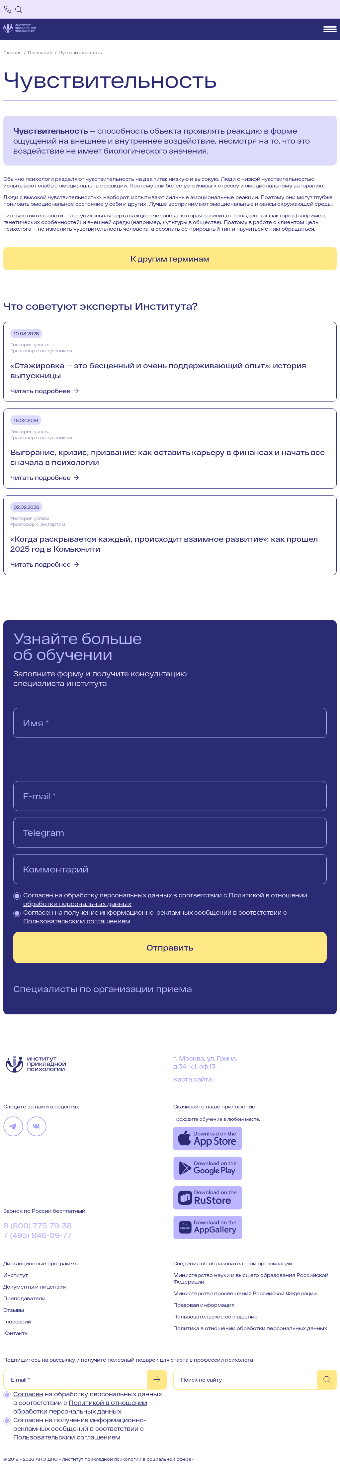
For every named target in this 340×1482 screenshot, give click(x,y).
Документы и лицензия (34, 1287)
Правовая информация (203, 1305)
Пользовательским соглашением (76, 921)
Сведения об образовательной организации (232, 1263)
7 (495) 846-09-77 (37, 1235)
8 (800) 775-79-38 (37, 1225)
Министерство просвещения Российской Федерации (245, 1293)
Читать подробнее (40, 391)
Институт (15, 1275)
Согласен (38, 895)
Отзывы (13, 1310)
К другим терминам (170, 258)
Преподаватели (24, 1298)
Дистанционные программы (41, 1263)
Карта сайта (192, 1079)
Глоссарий (17, 1321)
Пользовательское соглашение (215, 1316)
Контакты (16, 1333)
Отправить (170, 947)
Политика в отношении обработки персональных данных (250, 1328)
